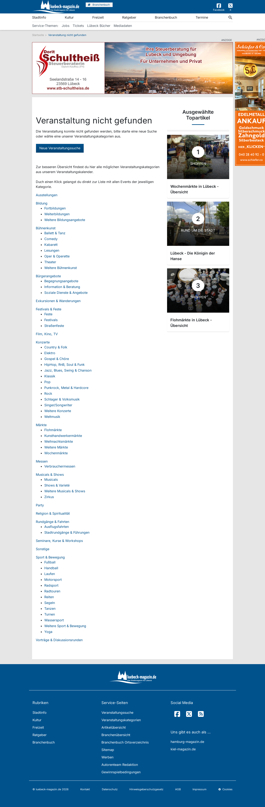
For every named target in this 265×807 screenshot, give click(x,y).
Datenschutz (110, 789)
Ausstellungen (46, 195)
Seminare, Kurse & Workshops (59, 541)
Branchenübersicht (115, 735)
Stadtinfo (39, 17)
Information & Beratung (62, 287)
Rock (48, 393)
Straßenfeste (54, 326)
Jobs (65, 26)
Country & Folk (55, 347)
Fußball (49, 562)
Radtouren (52, 591)
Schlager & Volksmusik (62, 399)
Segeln (49, 603)
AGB (178, 789)
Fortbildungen (55, 208)
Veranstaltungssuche (117, 712)
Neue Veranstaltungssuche (59, 148)
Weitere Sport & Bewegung (65, 626)
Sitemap (107, 750)
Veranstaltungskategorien (121, 720)
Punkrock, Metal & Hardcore (66, 388)
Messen (42, 461)
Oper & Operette (57, 256)
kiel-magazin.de (183, 749)
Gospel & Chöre (56, 359)
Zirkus (49, 497)
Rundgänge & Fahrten (52, 522)
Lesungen (51, 250)
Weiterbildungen (57, 214)
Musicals (51, 479)
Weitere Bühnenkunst (60, 268)
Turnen (49, 614)
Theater (50, 262)
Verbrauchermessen (59, 466)
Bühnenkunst (45, 228)
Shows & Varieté (57, 485)
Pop (47, 382)
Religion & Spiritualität (53, 513)
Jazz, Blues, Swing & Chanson (68, 370)
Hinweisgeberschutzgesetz (146, 789)
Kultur (69, 17)
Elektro (49, 353)
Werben (107, 757)
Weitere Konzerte (57, 411)
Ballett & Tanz (54, 233)
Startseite (38, 35)
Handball (51, 568)
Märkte (41, 425)
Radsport (51, 585)
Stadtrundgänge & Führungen (66, 532)
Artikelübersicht (113, 727)
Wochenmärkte (56, 453)
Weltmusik (52, 417)
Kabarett (51, 245)
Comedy (51, 239)
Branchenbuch (166, 17)
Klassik (49, 376)
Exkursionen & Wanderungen (58, 301)
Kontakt (85, 789)
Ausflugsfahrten (56, 527)
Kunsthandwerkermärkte (63, 436)
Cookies (225, 789)
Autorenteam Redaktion (119, 765)
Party (40, 505)
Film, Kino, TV (47, 334)
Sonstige (42, 549)
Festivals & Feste (48, 309)
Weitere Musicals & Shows (64, 491)
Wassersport (54, 620)
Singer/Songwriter (58, 405)
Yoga (48, 632)
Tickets (78, 26)
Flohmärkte (53, 430)
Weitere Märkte (56, 447)
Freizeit (98, 17)
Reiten (49, 597)
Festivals (51, 320)
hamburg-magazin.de (187, 742)
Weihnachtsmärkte (58, 441)
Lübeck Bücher (98, 26)
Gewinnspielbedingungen (121, 772)
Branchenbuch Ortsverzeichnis (125, 742)
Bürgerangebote (48, 276)
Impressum (199, 789)
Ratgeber (129, 17)
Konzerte (43, 342)
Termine (202, 17)
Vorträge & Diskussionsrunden (59, 640)
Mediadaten (123, 26)
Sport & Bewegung (50, 557)
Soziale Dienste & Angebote (66, 293)
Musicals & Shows (50, 474)
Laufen (49, 574)
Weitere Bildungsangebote (64, 220)
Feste (48, 314)
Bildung (41, 203)
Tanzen (49, 608)
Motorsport (53, 579)
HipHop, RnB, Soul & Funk (64, 364)
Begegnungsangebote (61, 281)
